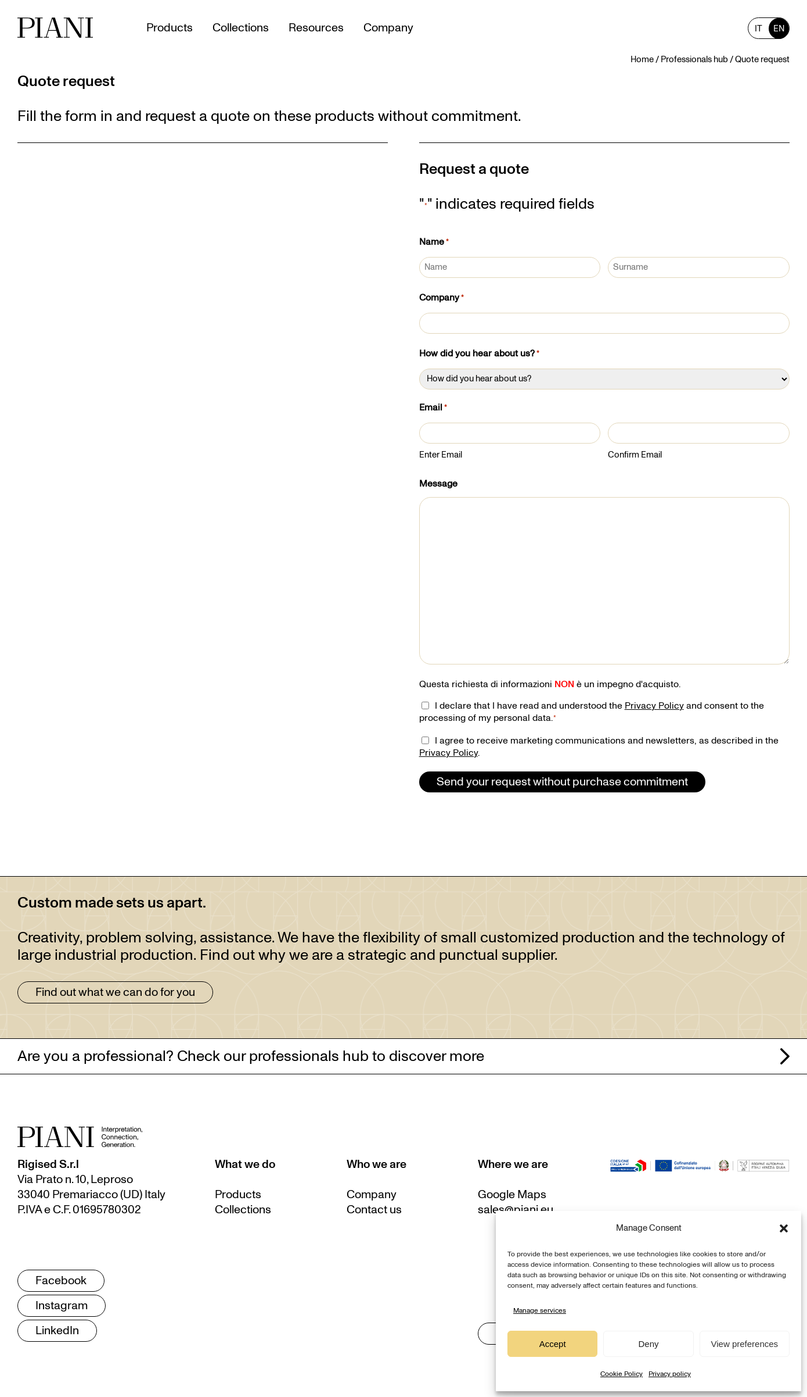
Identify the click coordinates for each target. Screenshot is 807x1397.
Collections (243, 1210)
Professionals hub (694, 59)
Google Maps (512, 1195)
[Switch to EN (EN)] (779, 28)
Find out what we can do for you (115, 992)
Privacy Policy (654, 705)
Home (642, 59)
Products (238, 1195)
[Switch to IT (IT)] (758, 28)
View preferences (745, 1344)
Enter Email (440, 455)
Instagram (61, 1306)
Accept (552, 1344)
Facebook (61, 1281)
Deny (648, 1344)
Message (438, 483)
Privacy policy (670, 1373)
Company (441, 299)
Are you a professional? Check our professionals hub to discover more (250, 1056)
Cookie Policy (621, 1373)
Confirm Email (635, 455)
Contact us (374, 1210)
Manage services (539, 1310)
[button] (784, 1228)
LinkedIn (57, 1331)
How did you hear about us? (479, 354)
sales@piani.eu (515, 1210)
